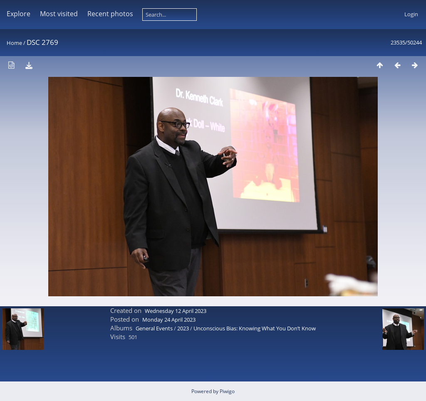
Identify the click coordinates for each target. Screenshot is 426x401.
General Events (154, 328)
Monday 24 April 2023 (169, 319)
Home (14, 43)
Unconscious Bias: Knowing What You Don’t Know (254, 328)
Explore (18, 13)
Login (411, 14)
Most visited (59, 13)
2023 (183, 328)
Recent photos (110, 13)
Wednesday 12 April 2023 (175, 311)
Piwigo (227, 391)
